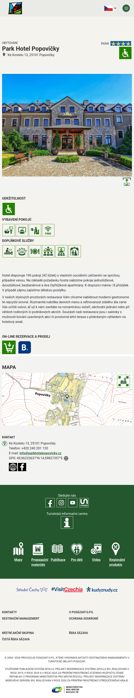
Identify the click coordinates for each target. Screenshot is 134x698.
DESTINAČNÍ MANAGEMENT (20, 618)
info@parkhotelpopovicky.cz (40, 453)
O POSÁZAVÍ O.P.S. (81, 612)
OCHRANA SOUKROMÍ (83, 618)
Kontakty (9, 612)
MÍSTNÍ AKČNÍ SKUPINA (18, 633)
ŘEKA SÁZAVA (78, 633)
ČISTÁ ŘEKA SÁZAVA (16, 639)
